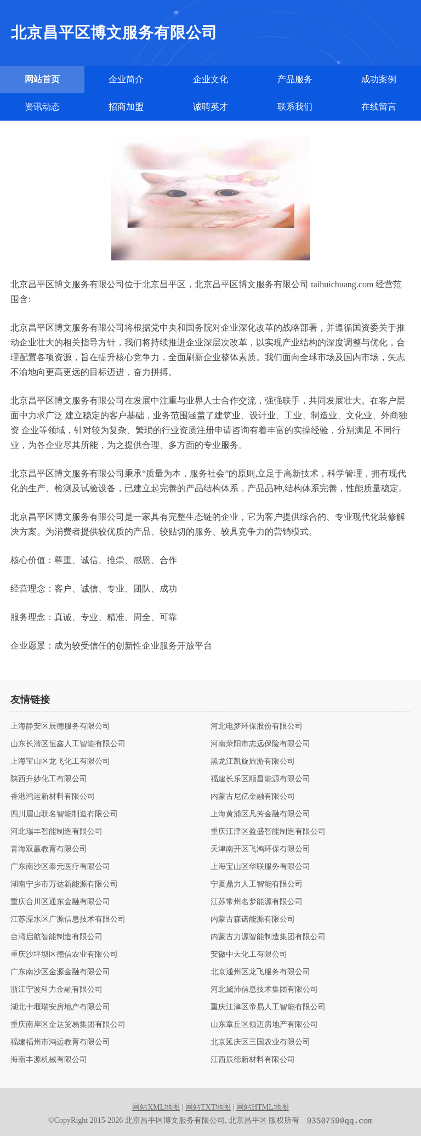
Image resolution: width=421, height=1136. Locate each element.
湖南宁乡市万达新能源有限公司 (64, 884)
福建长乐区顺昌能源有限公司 (260, 779)
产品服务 (294, 79)
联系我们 (294, 106)
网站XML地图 (156, 1107)
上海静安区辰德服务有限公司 (60, 726)
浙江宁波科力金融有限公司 (56, 989)
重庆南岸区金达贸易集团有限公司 (68, 1025)
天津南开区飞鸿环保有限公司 (260, 849)
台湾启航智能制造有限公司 (56, 937)
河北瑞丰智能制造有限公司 (56, 832)
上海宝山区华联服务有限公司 (260, 867)
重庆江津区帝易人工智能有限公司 (268, 1007)
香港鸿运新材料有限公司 (52, 796)
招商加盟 (126, 106)
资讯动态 (42, 106)
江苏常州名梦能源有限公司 (256, 902)
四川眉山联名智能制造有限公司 (64, 814)
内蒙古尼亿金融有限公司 (252, 796)
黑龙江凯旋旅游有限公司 (252, 761)
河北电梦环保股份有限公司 (256, 726)
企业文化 (210, 79)
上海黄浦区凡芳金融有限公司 (260, 814)
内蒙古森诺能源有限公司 (252, 919)
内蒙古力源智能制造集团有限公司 (268, 937)
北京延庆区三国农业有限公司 (260, 1042)
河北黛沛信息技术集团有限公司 (264, 989)
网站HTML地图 (262, 1107)
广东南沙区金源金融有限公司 (60, 972)
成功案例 (378, 79)
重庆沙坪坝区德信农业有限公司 (64, 954)
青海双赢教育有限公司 (48, 849)
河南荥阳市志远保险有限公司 (260, 744)
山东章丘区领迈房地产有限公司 (264, 1025)
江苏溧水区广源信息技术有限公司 (68, 919)
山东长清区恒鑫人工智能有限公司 (68, 744)
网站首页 (42, 79)
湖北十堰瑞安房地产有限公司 (60, 1007)
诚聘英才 (210, 106)
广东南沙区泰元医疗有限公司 (60, 867)
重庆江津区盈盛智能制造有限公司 (268, 832)
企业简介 (126, 79)
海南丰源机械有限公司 (48, 1060)
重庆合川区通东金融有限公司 (60, 902)
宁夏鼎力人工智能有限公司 (256, 884)
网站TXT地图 (208, 1107)
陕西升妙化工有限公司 (48, 779)
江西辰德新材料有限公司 (252, 1060)
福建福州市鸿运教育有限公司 (60, 1042)
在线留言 (378, 106)
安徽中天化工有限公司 (248, 954)
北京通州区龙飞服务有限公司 (260, 972)
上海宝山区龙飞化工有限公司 (60, 761)
